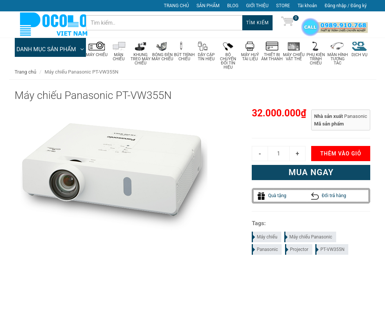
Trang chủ (25, 72)
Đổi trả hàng (328, 196)
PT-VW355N (330, 249)
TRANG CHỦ (176, 5)
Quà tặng (271, 196)
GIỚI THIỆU (257, 5)
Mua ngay (311, 172)
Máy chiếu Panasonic (308, 237)
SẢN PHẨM (208, 5)
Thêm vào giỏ (340, 154)
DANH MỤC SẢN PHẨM (50, 49)
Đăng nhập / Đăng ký (345, 5)
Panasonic (265, 249)
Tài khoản (307, 5)
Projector (297, 249)
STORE (283, 5)
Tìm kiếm (257, 22)
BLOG (232, 5)
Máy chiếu (265, 237)
